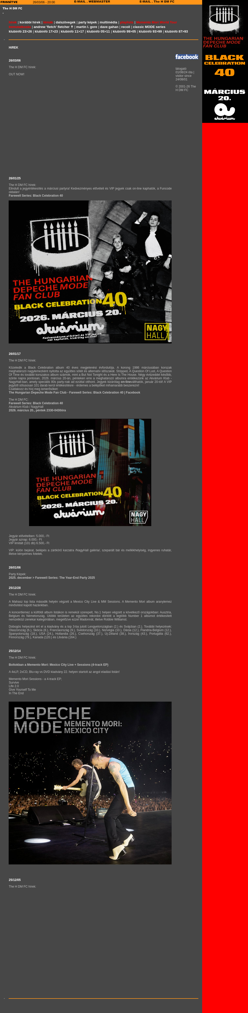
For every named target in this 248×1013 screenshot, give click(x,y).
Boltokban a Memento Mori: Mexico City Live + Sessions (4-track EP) (58, 665)
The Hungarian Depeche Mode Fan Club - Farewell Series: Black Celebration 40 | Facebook (74, 392)
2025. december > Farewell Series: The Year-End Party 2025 (52, 578)
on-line (126, 382)
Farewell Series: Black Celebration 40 (36, 195)
